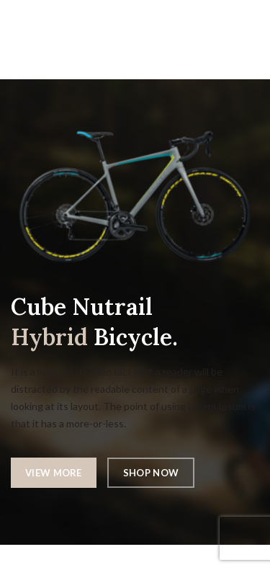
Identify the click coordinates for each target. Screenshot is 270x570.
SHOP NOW (151, 472)
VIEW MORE (53, 472)
